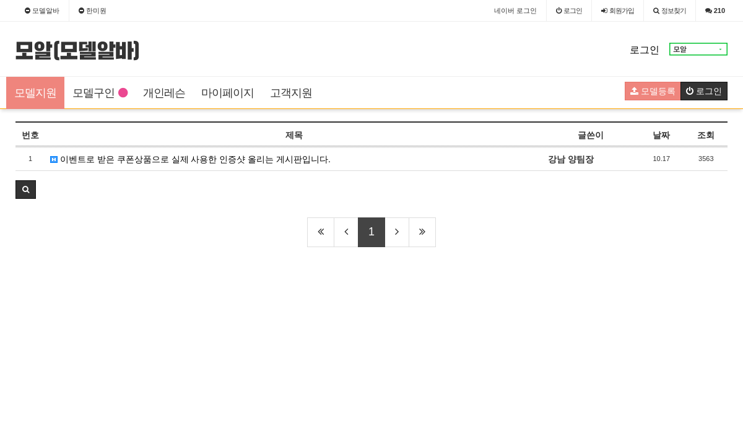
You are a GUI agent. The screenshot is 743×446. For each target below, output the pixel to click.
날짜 (661, 135)
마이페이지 (227, 93)
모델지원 (35, 93)
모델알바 (42, 10)
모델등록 (653, 91)
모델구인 (99, 93)
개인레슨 (164, 93)
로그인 (644, 50)
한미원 (92, 10)
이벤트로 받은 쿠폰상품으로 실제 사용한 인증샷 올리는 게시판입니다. (190, 159)
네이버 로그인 (515, 10)
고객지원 (291, 93)
